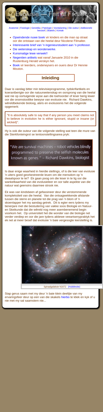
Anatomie (13, 28)
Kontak (60, 30)
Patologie (47, 28)
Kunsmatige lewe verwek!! (30, 53)
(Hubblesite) (74, 286)
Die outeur (74, 28)
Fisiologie (25, 28)
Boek (16, 65)
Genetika (35, 28)
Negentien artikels (25, 57)
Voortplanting (60, 28)
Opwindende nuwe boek (29, 37)
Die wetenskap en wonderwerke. (34, 49)
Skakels (51, 30)
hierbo (65, 297)
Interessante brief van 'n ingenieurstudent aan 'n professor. (51, 45)
